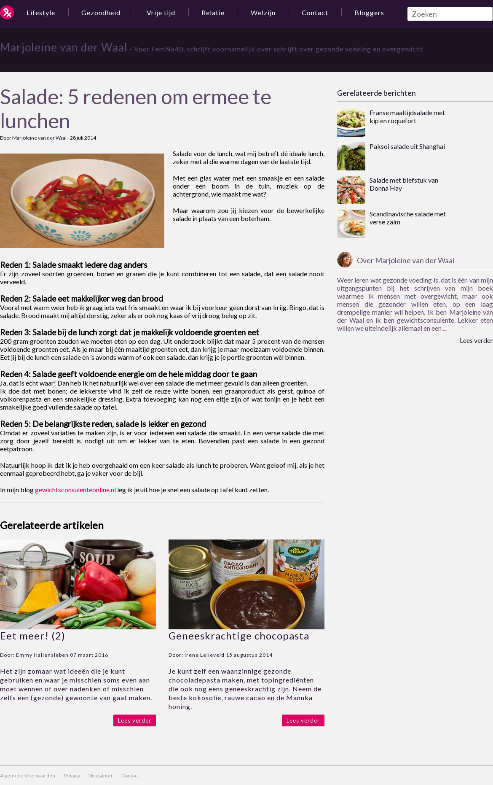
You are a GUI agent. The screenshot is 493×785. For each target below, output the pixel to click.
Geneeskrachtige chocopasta (239, 635)
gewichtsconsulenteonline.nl (75, 490)
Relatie (213, 12)
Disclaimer (100, 775)
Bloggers (369, 12)
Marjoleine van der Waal (64, 47)
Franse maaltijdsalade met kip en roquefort (407, 116)
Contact (315, 12)
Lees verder (134, 720)
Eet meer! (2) (32, 635)
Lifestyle (41, 12)
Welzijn (263, 12)
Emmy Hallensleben (42, 655)
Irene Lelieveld (205, 655)
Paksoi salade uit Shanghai (407, 146)
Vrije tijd (161, 12)
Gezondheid (101, 12)
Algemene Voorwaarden (27, 775)
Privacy (72, 775)
